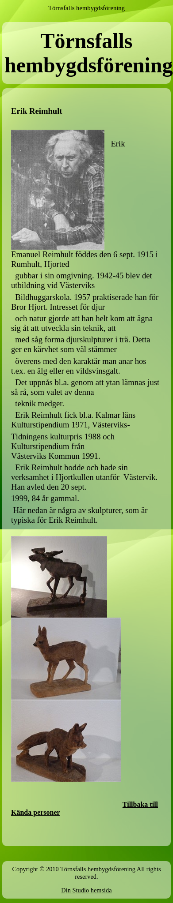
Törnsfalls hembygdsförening (86, 7)
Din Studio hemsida (86, 890)
